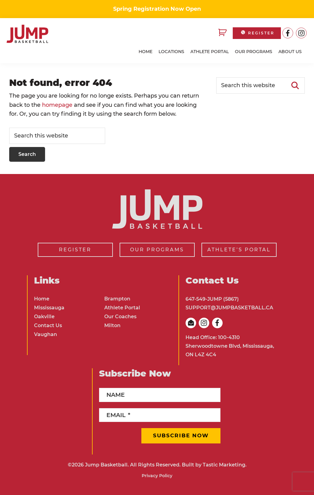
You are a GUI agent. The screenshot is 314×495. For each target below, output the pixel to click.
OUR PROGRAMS (157, 250)
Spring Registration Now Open (157, 9)
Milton (112, 325)
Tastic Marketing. (225, 465)
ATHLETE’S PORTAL (239, 250)
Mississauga (49, 308)
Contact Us (48, 325)
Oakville (44, 316)
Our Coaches (120, 316)
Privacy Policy (157, 475)
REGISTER (257, 33)
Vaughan (45, 334)
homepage (57, 105)
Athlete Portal (122, 308)
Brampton (117, 299)
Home (41, 299)
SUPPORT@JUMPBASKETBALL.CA (229, 308)
